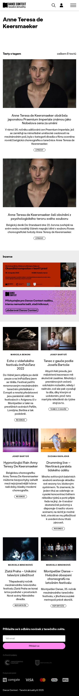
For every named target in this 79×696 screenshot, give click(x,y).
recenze (20, 420)
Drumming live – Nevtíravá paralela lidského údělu (58, 466)
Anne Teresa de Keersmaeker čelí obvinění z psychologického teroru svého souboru (39, 216)
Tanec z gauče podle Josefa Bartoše (58, 363)
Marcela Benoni (21, 354)
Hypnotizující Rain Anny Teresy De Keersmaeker (20, 464)
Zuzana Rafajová (58, 456)
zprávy (39, 150)
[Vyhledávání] (53, 5)
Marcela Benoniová (20, 565)
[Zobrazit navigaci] (73, 5)
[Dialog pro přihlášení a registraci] (61, 5)
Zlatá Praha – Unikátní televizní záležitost (20, 573)
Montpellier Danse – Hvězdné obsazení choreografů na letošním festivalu (58, 577)
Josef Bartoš (58, 354)
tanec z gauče (58, 409)
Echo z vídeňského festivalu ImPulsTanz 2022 (20, 364)
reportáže (20, 605)
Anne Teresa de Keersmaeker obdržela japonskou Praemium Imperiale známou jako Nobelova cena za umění (39, 119)
